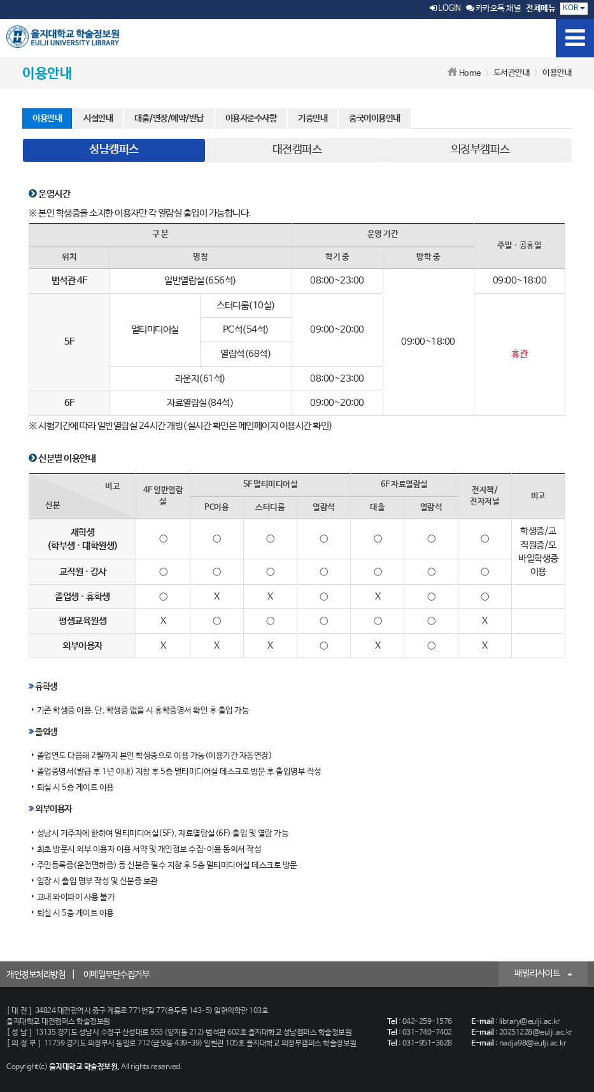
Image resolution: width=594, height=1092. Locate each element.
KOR (574, 8)
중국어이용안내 (374, 118)
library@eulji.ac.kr (529, 1021)
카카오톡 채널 (493, 8)
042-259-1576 (427, 1021)
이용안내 (47, 118)
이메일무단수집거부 (116, 975)
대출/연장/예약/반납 (169, 118)
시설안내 (98, 118)
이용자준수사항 (251, 118)
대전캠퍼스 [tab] (297, 149)
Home (470, 73)
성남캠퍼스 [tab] (114, 149)
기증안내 (312, 118)
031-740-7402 (427, 1032)
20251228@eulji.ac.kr (535, 1032)
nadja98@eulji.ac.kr (533, 1043)
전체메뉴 (540, 8)
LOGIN (445, 8)
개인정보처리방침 (35, 975)
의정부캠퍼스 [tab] (480, 149)
